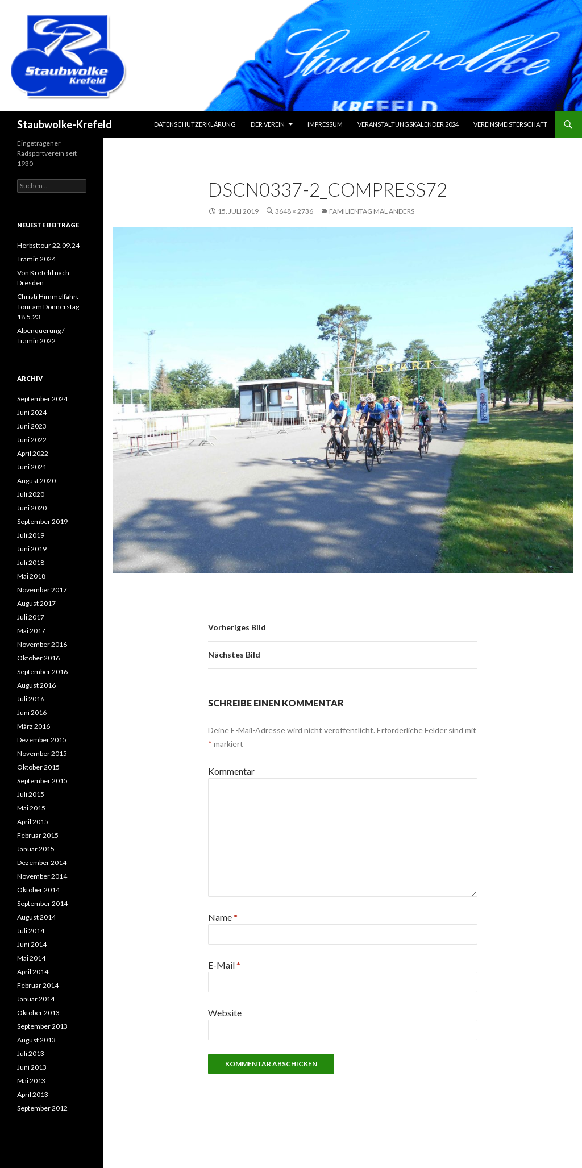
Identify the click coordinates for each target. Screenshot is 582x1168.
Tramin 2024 (36, 259)
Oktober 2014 (38, 890)
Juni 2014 (32, 944)
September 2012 (42, 1108)
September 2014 (42, 903)
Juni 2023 (32, 426)
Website (225, 1012)
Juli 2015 (30, 794)
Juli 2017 (30, 617)
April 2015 (32, 821)
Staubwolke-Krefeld (64, 124)
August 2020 (36, 480)
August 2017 (36, 603)
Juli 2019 (30, 535)
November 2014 (42, 876)
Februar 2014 (38, 985)
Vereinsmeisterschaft (510, 124)
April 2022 (32, 453)
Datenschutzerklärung (195, 124)
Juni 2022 (32, 439)
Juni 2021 (32, 467)
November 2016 (42, 644)
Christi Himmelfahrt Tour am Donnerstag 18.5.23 (48, 306)
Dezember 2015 (41, 739)
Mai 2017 (31, 630)
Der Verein (268, 124)
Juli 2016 (30, 699)
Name (223, 917)
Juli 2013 (30, 1053)
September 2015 (42, 780)
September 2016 (42, 671)
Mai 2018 (31, 576)
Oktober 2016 (38, 658)
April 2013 (32, 1094)
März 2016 (33, 726)
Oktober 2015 (38, 767)
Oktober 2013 (38, 1012)
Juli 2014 (30, 930)
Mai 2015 (31, 808)
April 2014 (32, 971)
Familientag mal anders (371, 211)
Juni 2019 (32, 548)
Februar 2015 (38, 835)
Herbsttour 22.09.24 (48, 245)
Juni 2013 (32, 1067)
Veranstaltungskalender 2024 (408, 124)
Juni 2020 (32, 508)
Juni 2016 (32, 712)
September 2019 (42, 521)
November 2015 (42, 753)
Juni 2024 (32, 412)
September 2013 (42, 1026)
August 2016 (36, 685)
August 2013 (36, 1040)
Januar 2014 (36, 999)
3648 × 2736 (294, 211)
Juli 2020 (30, 494)
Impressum (325, 124)
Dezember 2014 (41, 862)
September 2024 (42, 398)
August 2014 (36, 917)
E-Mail (224, 964)
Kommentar (231, 771)
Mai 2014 (31, 958)
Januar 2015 (36, 849)
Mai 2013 (31, 1080)
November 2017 (42, 589)
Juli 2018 (30, 562)
